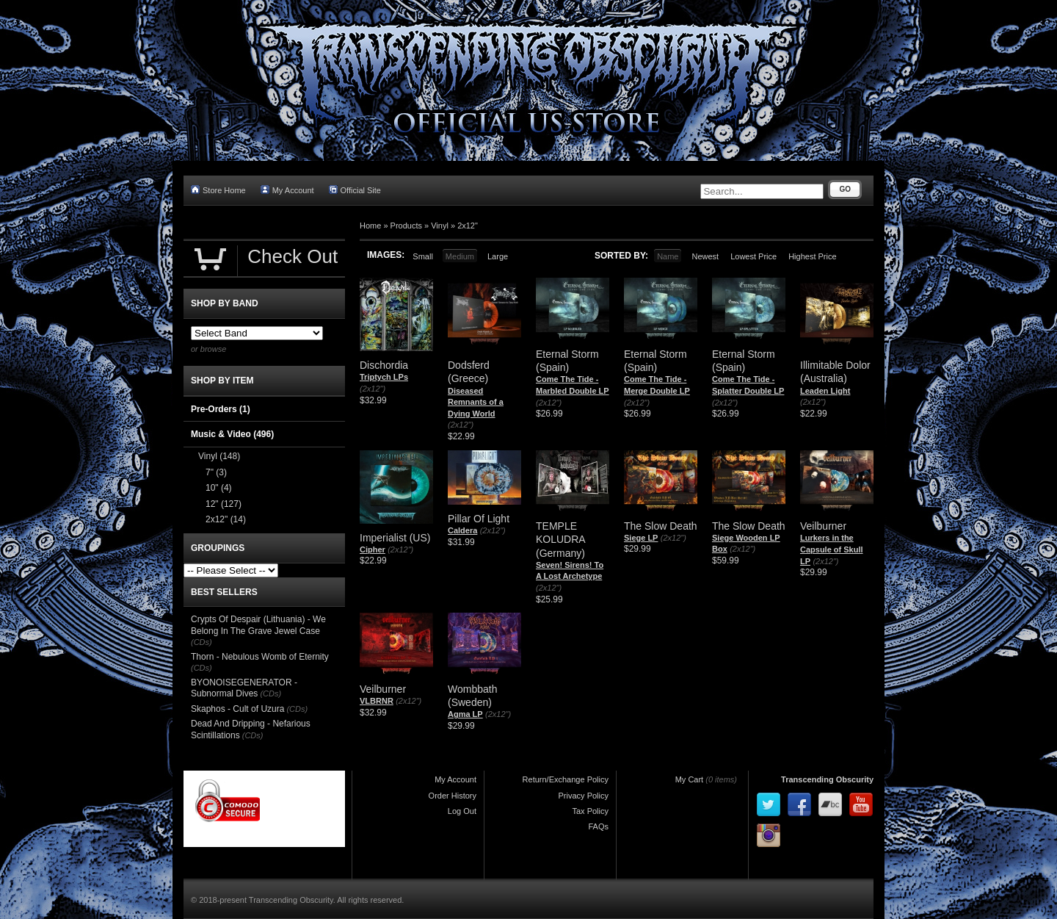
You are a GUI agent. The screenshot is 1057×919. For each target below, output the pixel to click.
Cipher (372, 549)
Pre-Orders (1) (220, 409)
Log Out (462, 811)
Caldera (462, 530)
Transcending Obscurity (827, 779)
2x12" (467, 225)
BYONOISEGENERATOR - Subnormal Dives (244, 688)
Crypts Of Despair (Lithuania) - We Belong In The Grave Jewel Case (258, 625)
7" (216, 472)
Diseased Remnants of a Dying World (476, 402)
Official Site (355, 190)
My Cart (689, 779)
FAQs (598, 826)
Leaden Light (825, 390)
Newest (705, 256)
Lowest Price (753, 256)
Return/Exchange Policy (566, 779)
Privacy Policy (584, 795)
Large (497, 256)
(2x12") (372, 388)
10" (219, 488)
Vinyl (439, 225)
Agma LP (465, 714)
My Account (287, 190)
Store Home (218, 190)
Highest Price (812, 256)
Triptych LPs (384, 376)
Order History (452, 795)
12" (223, 504)
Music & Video (232, 434)
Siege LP (641, 537)
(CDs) (201, 642)
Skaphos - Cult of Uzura (237, 709)
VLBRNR (376, 700)
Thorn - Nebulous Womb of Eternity (260, 657)
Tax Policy (590, 811)
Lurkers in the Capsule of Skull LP (831, 549)
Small (423, 256)
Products (406, 225)
